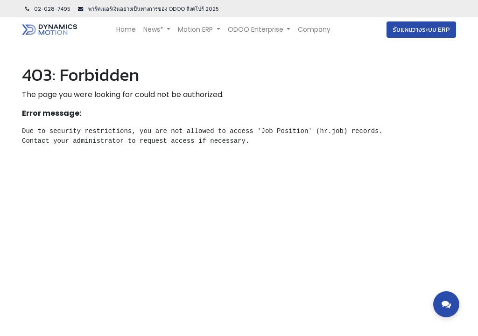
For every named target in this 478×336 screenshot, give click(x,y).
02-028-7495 (47, 9)
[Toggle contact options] (446, 304)
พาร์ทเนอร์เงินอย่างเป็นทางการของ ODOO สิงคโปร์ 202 (151, 9)
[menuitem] (126, 29)
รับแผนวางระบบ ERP (421, 30)
